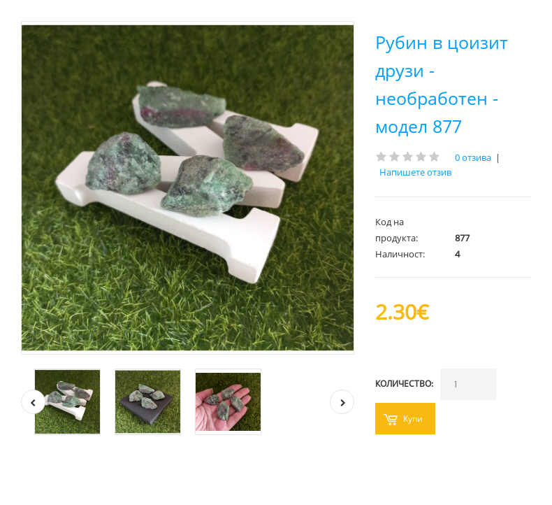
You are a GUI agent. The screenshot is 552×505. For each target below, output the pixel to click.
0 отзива (473, 157)
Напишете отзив (415, 172)
